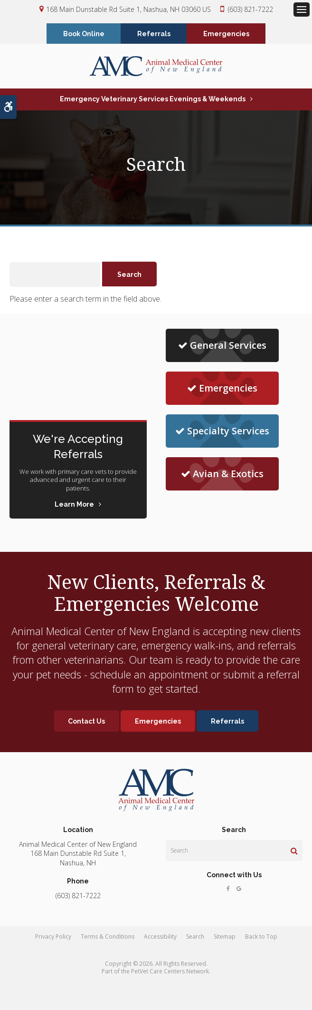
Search (195, 937)
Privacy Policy (53, 937)
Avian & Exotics (222, 474)
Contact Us (85, 722)
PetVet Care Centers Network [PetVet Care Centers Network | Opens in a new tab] (170, 972)
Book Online (83, 34)
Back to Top (261, 937)
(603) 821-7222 (250, 9)
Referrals (153, 34)
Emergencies (226, 34)
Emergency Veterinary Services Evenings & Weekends (153, 100)
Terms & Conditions (107, 937)
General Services (222, 346)
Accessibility (160, 937)
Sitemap (225, 937)
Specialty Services (222, 431)
